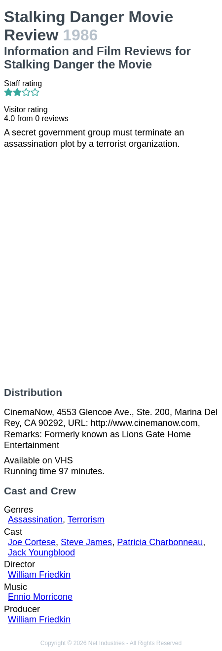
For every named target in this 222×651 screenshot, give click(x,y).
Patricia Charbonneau (160, 542)
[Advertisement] (111, 268)
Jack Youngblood (41, 552)
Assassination (35, 519)
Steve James (86, 542)
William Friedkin (39, 575)
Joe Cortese (32, 542)
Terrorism (86, 519)
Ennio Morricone (40, 597)
